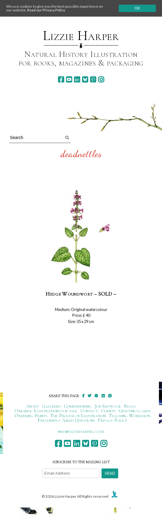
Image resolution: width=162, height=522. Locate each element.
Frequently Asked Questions (66, 420)
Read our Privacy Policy (46, 10)
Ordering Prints (31, 415)
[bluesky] (85, 79)
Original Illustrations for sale (46, 410)
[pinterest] (93, 79)
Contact (89, 410)
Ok (137, 8)
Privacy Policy (112, 420)
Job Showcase (108, 406)
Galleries (51, 406)
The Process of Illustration (78, 415)
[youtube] (69, 79)
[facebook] (61, 79)
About (32, 406)
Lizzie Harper (81, 35)
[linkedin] (77, 79)
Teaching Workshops (130, 415)
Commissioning (78, 406)
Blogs (130, 406)
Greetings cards (134, 410)
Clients (108, 410)
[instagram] (101, 79)
